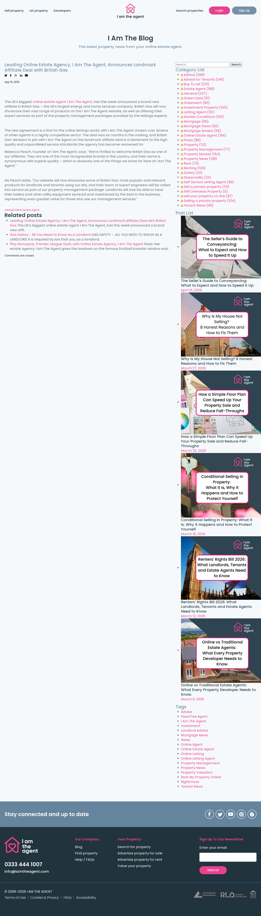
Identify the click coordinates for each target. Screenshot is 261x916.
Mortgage (196, 121)
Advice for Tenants (204, 79)
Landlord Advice (194, 730)
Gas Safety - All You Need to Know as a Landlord (50, 234)
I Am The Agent (193, 721)
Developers (62, 10)
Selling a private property (210, 200)
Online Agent (192, 744)
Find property (86, 853)
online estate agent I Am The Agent (62, 101)
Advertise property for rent (140, 859)
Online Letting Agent (198, 758)
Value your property (134, 866)
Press (192, 140)
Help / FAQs (84, 859)
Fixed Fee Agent (194, 716)
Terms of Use (15, 897)
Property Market (202, 154)
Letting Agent (199, 112)
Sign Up (244, 10)
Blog (78, 847)
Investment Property (206, 107)
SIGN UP (213, 870)
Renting (195, 168)
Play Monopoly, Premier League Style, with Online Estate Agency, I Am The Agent (76, 244)
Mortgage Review (202, 130)
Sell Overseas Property (206, 191)
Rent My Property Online (201, 777)
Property (195, 144)
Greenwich (197, 102)
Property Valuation (196, 772)
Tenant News (199, 205)
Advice (8, 210)
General (195, 93)
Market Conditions (204, 116)
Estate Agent (199, 88)
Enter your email (213, 847)
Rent (191, 163)
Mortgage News (201, 126)
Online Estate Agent (26, 210)
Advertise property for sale (140, 853)
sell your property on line (208, 196)
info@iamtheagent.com (26, 871)
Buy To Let (196, 84)
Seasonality (197, 177)
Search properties (189, 10)
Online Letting (192, 753)
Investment (190, 725)
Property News (200, 158)
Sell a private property (206, 186)
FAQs (68, 897)
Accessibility (86, 897)
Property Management (207, 149)
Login (219, 10)
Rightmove (190, 781)
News (185, 739)
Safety (193, 172)
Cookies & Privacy (44, 897)
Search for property (134, 847)
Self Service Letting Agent (209, 182)
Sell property (14, 10)
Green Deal (197, 98)
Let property (38, 10)
